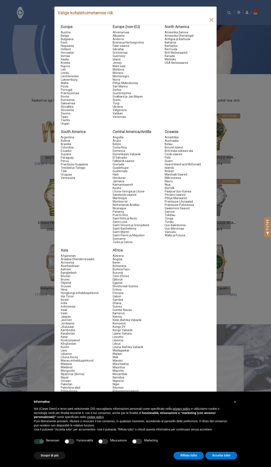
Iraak (64, 310)
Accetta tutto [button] (221, 455)
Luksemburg (69, 79)
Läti (63, 69)
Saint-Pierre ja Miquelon (129, 235)
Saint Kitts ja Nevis (125, 218)
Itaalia (65, 59)
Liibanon (66, 353)
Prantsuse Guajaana (74, 164)
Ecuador (66, 150)
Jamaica (118, 181)
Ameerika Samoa (176, 32)
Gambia (118, 299)
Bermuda (171, 49)
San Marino (120, 86)
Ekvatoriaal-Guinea (125, 286)
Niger (116, 384)
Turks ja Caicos (123, 242)
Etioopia (118, 293)
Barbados (171, 46)
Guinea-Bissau (122, 310)
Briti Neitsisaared (176, 52)
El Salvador (120, 157)
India (64, 303)
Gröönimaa (120, 52)
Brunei (65, 279)
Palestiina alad (70, 387)
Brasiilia (66, 144)
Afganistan (68, 255)
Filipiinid (66, 283)
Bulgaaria (67, 39)
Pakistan (66, 384)
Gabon (117, 296)
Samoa (169, 211)
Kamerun (119, 313)
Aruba (117, 140)
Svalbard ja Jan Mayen (128, 96)
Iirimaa (65, 56)
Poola (64, 86)
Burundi (118, 272)
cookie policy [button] (95, 417)
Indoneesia (68, 306)
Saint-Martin (121, 232)
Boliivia (65, 140)
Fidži (168, 157)
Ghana (117, 303)
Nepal (64, 377)
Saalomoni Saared (177, 208)
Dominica (119, 150)
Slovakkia (67, 106)
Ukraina (118, 106)
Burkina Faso (121, 269)
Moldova (118, 69)
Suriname (119, 238)
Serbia (117, 89)
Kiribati (169, 171)
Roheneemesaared (125, 391)
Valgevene (120, 110)
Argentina (67, 137)
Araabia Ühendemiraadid (77, 259)
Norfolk (169, 188)
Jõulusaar (67, 326)
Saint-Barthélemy (124, 228)
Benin (116, 262)
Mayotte (118, 370)
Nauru (169, 181)
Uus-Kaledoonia (175, 225)
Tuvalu (169, 221)
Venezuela (68, 178)
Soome (66, 113)
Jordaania (67, 323)
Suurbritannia (122, 93)
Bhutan (66, 276)
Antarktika (172, 137)
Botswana (119, 266)
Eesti (64, 42)
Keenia (117, 316)
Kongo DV (119, 326)
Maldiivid (66, 367)
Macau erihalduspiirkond (77, 360)
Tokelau (170, 215)
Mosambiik (120, 374)
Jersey (117, 62)
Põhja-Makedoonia (125, 83)
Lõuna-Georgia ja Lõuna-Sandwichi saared (129, 193)
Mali (115, 357)
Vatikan (118, 113)
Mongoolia (68, 370)
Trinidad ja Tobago (73, 167)
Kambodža (68, 330)
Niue (168, 184)
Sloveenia (67, 110)
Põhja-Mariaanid (176, 198)
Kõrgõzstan (68, 343)
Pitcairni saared (175, 194)
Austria (66, 32)
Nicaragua (119, 208)
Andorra (118, 39)
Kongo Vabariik (123, 330)
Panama (118, 211)
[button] (235, 401)
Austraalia (171, 140)
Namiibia (118, 377)
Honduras (119, 178)
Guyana (66, 154)
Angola (117, 259)
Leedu (65, 73)
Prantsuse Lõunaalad (179, 201)
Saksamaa (68, 103)
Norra (116, 79)
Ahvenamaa (121, 32)
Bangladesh (69, 272)
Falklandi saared (123, 161)
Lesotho (118, 337)
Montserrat (120, 201)
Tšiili (64, 171)
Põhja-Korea (69, 391)
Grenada (118, 164)
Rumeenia (68, 100)
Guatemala (120, 171)
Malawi (117, 353)
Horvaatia (67, 52)
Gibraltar (118, 49)
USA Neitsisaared (176, 62)
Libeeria (118, 340)
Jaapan (66, 316)
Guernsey (119, 56)
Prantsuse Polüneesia (179, 205)
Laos (64, 350)
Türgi (116, 103)
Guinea (117, 306)
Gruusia (66, 286)
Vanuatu (170, 232)
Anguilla (118, 137)
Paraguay (67, 157)
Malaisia (66, 364)
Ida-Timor (67, 296)
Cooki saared (173, 154)
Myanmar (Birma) (72, 374)
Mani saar (119, 66)
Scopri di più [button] (50, 455)
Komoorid (119, 323)
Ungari (65, 123)
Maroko (118, 360)
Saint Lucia (120, 221)
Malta (64, 83)
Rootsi (65, 96)
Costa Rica (120, 147)
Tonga (169, 218)
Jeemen (66, 320)
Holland (66, 49)
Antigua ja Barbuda (177, 39)
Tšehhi (65, 120)
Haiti (116, 174)
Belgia (65, 35)
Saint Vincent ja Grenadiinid (131, 225)
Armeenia (67, 262)
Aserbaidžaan (70, 266)
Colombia (67, 147)
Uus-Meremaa (174, 228)
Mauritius (119, 367)
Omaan (66, 381)
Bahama (170, 42)
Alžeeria (118, 255)
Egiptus (118, 283)
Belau (168, 144)
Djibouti (118, 279)
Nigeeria (118, 381)
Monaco (118, 73)
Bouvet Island (174, 147)
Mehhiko (170, 59)
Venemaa (119, 116)
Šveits (117, 100)
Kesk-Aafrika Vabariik (127, 320)
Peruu (65, 161)
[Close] (211, 20)
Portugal (66, 89)
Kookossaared (70, 340)
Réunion (118, 387)
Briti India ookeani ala (179, 150)
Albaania (118, 35)
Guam (169, 161)
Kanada (170, 56)
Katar (64, 337)
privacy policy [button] (181, 408)
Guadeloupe (121, 167)
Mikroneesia (173, 178)
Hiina (64, 289)
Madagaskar (121, 350)
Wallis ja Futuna (175, 235)
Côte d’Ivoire (121, 276)
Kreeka (65, 62)
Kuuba (117, 188)
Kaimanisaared (123, 184)
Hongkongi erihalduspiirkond (79, 293)
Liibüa (116, 343)
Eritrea (117, 289)
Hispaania (67, 46)
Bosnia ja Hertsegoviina (128, 42)
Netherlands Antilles (126, 205)
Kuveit (65, 347)
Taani (64, 116)
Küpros (65, 66)
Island (116, 59)
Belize (117, 144)
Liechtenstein (70, 76)
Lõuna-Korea (69, 357)
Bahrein (66, 269)
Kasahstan (68, 333)
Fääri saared (121, 46)
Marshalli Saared (176, 174)
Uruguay (66, 174)
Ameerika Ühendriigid (179, 35)
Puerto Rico (120, 215)
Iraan (64, 313)
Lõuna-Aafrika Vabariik (128, 347)
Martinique (120, 198)
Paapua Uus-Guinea (178, 191)
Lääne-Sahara (122, 333)
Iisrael (65, 299)
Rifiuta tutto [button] (188, 455)
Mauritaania (121, 364)
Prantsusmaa (70, 93)
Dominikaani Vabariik (127, 154)
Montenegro (121, 76)
